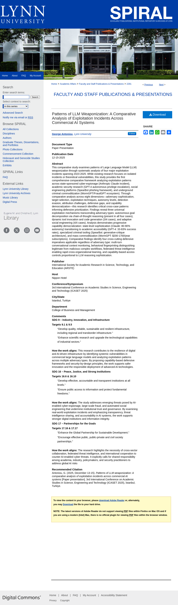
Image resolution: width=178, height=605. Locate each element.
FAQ (5, 177)
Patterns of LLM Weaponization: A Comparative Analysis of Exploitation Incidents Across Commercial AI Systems (94, 118)
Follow (132, 133)
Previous (148, 84)
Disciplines (9, 133)
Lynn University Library (16, 188)
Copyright (64, 600)
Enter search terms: (14, 92)
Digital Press (10, 201)
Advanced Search (13, 112)
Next (161, 84)
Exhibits (7, 165)
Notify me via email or (18, 117)
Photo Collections (13, 149)
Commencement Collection (18, 153)
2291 (129, 84)
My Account (89, 595)
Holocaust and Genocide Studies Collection (21, 159)
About (64, 595)
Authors (7, 137)
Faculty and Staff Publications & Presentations (101, 84)
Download (157, 114)
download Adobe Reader (111, 500)
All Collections (11, 129)
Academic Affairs (68, 84)
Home (54, 84)
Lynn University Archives (16, 193)
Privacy (52, 600)
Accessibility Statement (114, 595)
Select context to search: (17, 101)
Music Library (10, 197)
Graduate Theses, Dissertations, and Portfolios (21, 144)
